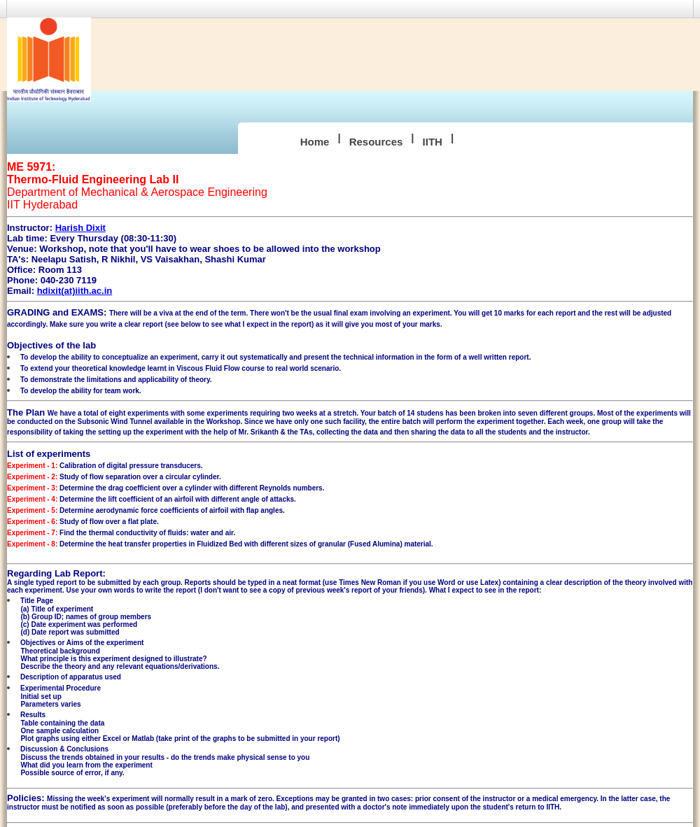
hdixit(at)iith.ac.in (75, 290)
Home (315, 142)
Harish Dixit (80, 227)
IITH (432, 142)
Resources (376, 142)
